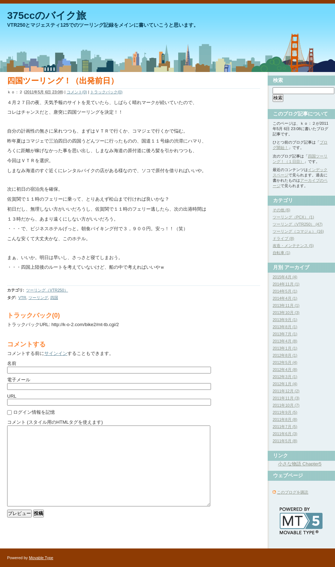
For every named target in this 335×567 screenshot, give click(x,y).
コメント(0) (77, 92)
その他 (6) (281, 210)
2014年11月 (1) (286, 284)
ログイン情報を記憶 (34, 412)
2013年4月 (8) (285, 341)
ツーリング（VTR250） (47, 290)
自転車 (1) (281, 253)
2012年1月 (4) (285, 384)
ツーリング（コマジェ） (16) (298, 231)
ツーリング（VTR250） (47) (298, 224)
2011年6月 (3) (285, 434)
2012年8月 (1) (285, 355)
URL (11, 396)
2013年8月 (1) (285, 327)
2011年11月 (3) (286, 398)
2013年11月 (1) (286, 305)
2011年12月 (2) (286, 391)
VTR (22, 297)
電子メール (18, 379)
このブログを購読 (292, 492)
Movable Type (41, 558)
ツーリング (38, 297)
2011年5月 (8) (285, 441)
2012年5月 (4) (285, 362)
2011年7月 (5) (285, 426)
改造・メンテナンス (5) (293, 245)
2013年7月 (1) (285, 334)
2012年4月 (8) (285, 369)
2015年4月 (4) (285, 277)
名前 (11, 363)
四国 (54, 297)
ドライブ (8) (283, 238)
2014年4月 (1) (285, 298)
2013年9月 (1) (285, 320)
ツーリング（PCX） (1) (293, 217)
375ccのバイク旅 (46, 15)
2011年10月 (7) (286, 405)
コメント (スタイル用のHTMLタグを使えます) (55, 422)
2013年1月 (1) (285, 348)
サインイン (55, 353)
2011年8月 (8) (285, 419)
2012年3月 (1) (285, 377)
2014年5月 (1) (285, 291)
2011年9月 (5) (285, 412)
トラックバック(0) (106, 92)
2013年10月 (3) (286, 312)
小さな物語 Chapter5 (299, 464)
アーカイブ (296, 267)
